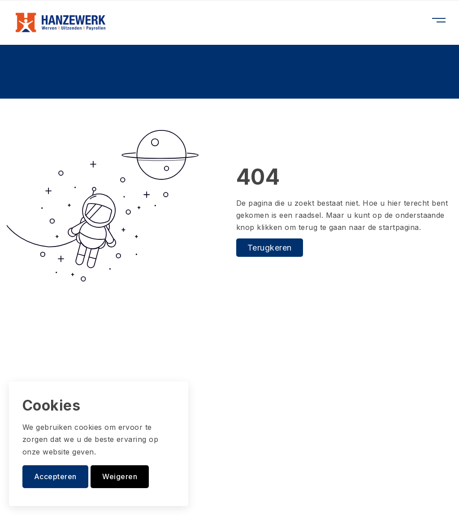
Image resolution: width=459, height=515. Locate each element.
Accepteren (55, 476)
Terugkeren (269, 247)
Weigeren (119, 476)
